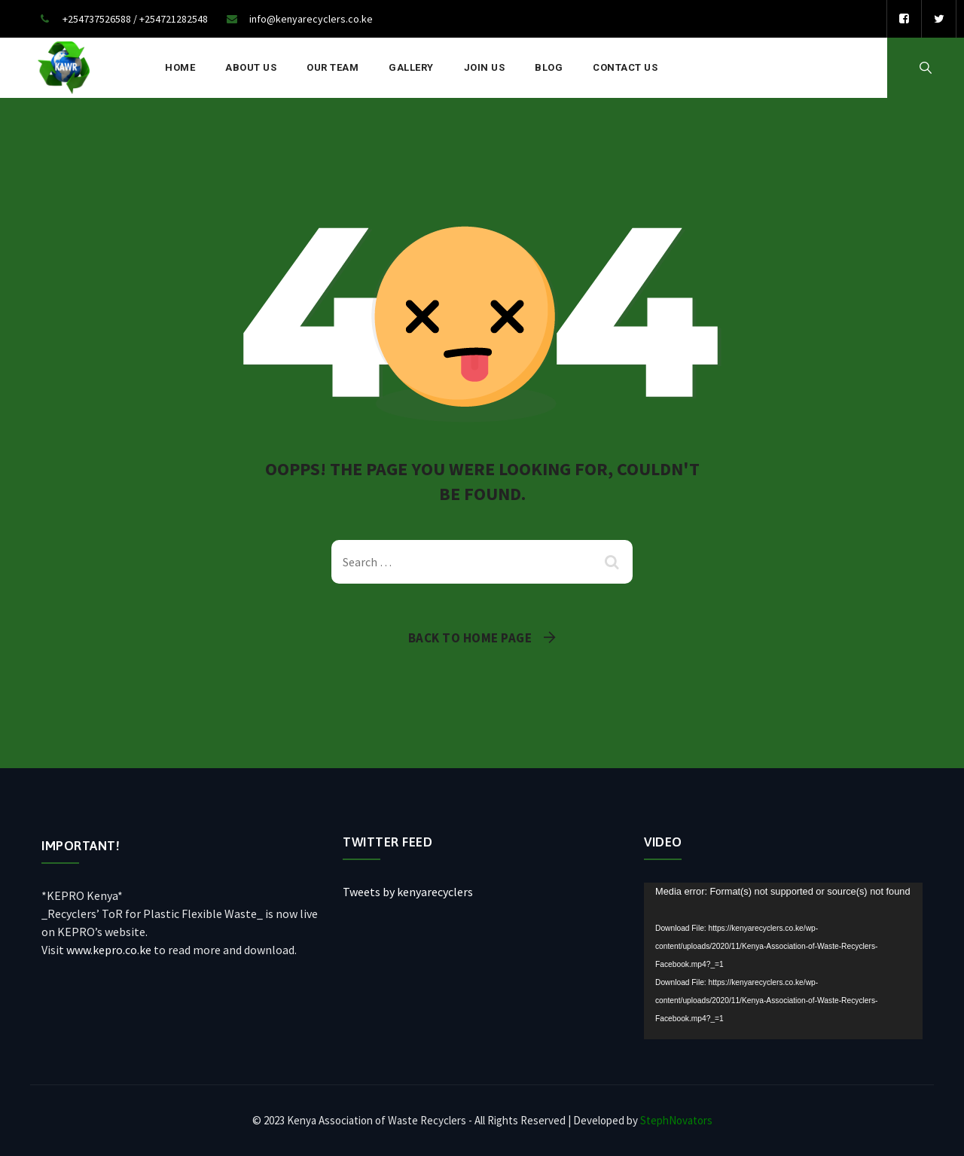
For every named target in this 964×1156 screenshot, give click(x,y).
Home (180, 67)
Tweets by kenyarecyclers (408, 891)
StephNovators (676, 1120)
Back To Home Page (470, 638)
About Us (250, 67)
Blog (549, 67)
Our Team (332, 67)
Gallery (411, 67)
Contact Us (625, 67)
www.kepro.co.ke (108, 949)
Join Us (484, 67)
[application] (783, 961)
